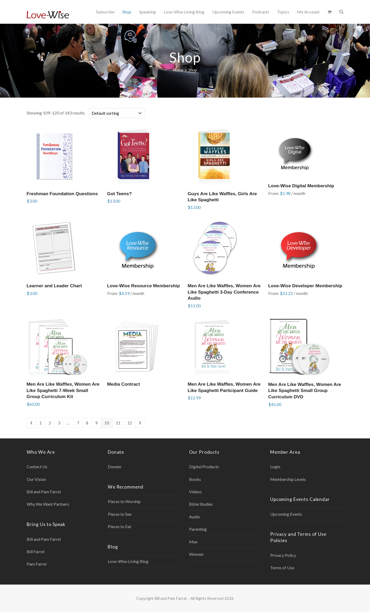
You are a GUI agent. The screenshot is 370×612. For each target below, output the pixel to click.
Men (193, 541)
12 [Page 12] (129, 422)
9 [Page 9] (96, 422)
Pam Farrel (36, 563)
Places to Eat (119, 526)
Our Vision (36, 479)
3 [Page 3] (59, 422)
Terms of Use (282, 567)
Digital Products (204, 466)
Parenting (198, 529)
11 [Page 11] (118, 422)
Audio (194, 516)
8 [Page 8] (87, 422)
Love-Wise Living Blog (128, 561)
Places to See (120, 514)
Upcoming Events (286, 514)
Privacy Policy (283, 555)
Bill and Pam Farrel (44, 491)
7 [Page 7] (78, 422)
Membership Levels (288, 479)
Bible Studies (201, 503)
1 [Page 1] (40, 422)
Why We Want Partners (48, 503)
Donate (114, 466)
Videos (195, 491)
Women (196, 554)
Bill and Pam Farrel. (170, 598)
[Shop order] (116, 113)
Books (195, 479)
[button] (329, 11)
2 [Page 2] (50, 422)
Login (275, 466)
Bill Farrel (35, 551)
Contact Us (37, 466)
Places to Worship (124, 501)
